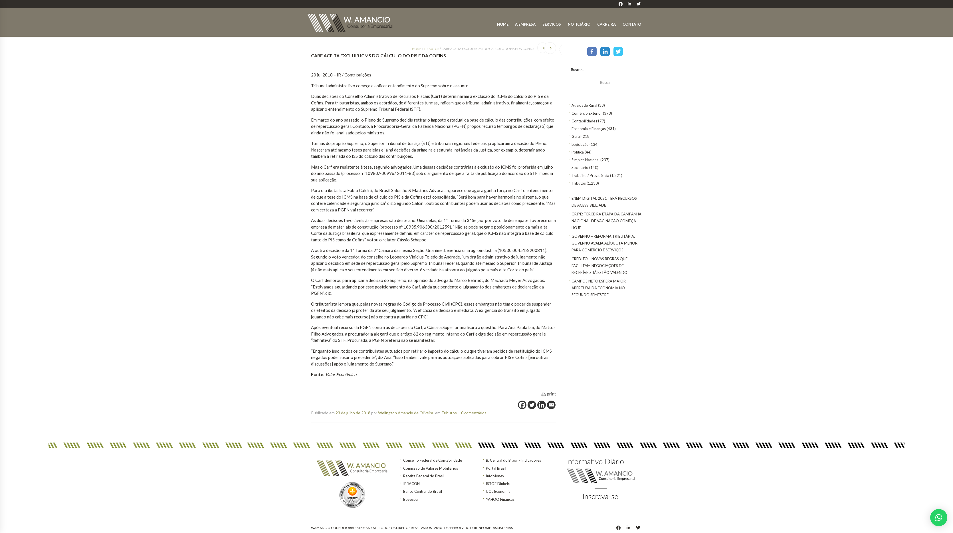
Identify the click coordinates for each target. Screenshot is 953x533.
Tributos (579, 183)
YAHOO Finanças (500, 499)
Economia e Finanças (589, 128)
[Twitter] (532, 405)
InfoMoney (495, 476)
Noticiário (579, 24)
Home (502, 24)
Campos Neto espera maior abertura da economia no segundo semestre (599, 288)
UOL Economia (498, 491)
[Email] (551, 405)
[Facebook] (522, 405)
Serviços (551, 24)
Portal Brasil (496, 468)
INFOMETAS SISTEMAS (495, 528)
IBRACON (411, 483)
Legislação (580, 144)
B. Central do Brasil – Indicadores (513, 460)
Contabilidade (583, 121)
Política (578, 152)
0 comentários (473, 412)
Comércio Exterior (587, 113)
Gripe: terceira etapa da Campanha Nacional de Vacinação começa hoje (606, 221)
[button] (938, 517)
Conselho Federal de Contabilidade (432, 460)
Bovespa (410, 499)
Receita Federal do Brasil (423, 476)
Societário (580, 167)
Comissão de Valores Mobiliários (430, 468)
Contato (632, 24)
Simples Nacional (585, 160)
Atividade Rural (584, 105)
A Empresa (525, 24)
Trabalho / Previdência (590, 175)
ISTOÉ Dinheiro (499, 483)
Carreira (606, 24)
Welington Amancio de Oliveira (405, 412)
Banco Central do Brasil (422, 491)
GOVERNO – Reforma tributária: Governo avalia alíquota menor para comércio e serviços (604, 243)
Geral (576, 136)
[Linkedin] (541, 405)
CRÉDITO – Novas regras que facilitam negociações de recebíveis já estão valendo (599, 266)
